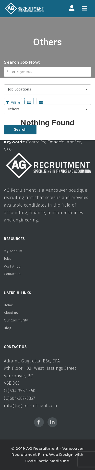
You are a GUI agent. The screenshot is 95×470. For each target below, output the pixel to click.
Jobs (7, 259)
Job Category (17, 99)
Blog (7, 328)
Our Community (16, 320)
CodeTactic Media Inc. (47, 461)
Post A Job (12, 266)
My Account (13, 251)
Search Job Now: (22, 62)
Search (20, 129)
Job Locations (18, 80)
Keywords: (14, 142)
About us (11, 313)
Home (8, 305)
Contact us (12, 274)
